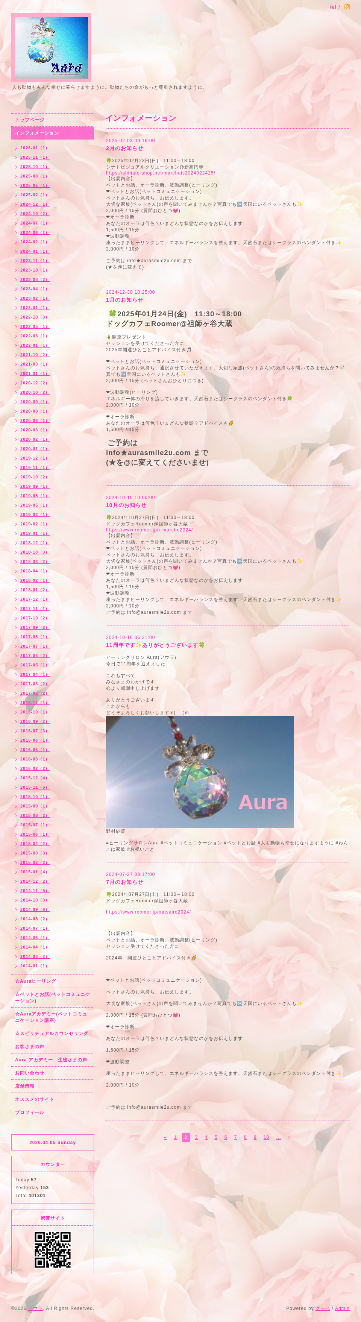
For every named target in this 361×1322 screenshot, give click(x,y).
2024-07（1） (35, 223)
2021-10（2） (35, 354)
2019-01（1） (35, 533)
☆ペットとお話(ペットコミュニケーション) (52, 997)
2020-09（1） (35, 401)
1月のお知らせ (124, 300)
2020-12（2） (35, 383)
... (278, 1137)
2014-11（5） (35, 890)
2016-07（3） (35, 731)
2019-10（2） (35, 477)
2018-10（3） (35, 552)
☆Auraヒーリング (35, 981)
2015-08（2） (35, 815)
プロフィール (29, 1112)
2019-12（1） (35, 458)
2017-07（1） (35, 646)
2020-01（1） (35, 448)
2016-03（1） (35, 759)
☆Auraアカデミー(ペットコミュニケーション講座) (51, 1017)
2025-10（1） (35, 166)
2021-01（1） (35, 373)
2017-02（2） (35, 693)
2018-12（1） (35, 542)
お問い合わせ (29, 1073)
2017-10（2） (35, 618)
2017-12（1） (35, 599)
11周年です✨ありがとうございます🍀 (155, 645)
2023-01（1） (35, 307)
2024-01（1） (35, 251)
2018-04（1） (35, 571)
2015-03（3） (35, 853)
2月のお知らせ (124, 148)
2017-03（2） (35, 683)
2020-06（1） (35, 420)
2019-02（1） (35, 524)
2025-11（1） (35, 157)
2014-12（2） (35, 881)
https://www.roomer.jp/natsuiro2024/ (148, 912)
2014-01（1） (35, 966)
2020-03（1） (35, 430)
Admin (342, 1308)
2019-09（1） (35, 486)
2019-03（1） (35, 514)
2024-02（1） (35, 242)
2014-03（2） (35, 956)
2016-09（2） (35, 721)
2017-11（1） (35, 608)
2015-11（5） (35, 787)
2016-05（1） (35, 749)
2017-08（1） (35, 636)
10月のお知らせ (126, 505)
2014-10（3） (35, 900)
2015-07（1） (35, 825)
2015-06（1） (35, 834)
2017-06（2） (35, 655)
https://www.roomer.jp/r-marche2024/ (149, 530)
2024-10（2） (35, 213)
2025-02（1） (35, 195)
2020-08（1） (35, 411)
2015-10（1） (35, 796)
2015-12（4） (35, 778)
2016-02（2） (35, 768)
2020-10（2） (35, 392)
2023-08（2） (35, 279)
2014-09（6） (35, 909)
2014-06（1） (35, 937)
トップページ (29, 120)
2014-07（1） (35, 928)
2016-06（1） (35, 740)
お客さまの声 (29, 1046)
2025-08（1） (35, 176)
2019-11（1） (35, 467)
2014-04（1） (35, 947)
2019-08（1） (35, 495)
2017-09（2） (35, 627)
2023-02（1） (35, 298)
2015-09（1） (35, 806)
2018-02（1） (35, 580)
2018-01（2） (35, 589)
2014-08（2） (35, 919)
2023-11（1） (35, 260)
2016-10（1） (35, 712)
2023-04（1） (35, 289)
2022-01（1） (35, 345)
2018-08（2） (35, 561)
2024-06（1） (35, 232)
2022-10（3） (35, 317)
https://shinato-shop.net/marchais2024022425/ (160, 173)
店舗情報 (25, 1086)
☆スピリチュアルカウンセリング (51, 1033)
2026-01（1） (35, 148)
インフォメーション (37, 133)
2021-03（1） (35, 364)
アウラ (35, 1308)
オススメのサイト (34, 1099)
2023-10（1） (35, 270)
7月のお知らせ (124, 882)
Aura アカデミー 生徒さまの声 (51, 1059)
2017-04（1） (35, 674)
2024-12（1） (35, 204)
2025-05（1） (35, 185)
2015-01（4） (35, 872)
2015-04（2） (35, 843)
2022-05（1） (35, 326)
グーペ (322, 1308)
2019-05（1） (35, 505)
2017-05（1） (35, 665)
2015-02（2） (35, 862)
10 (266, 1137)
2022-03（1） (35, 336)
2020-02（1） (35, 439)
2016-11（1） (35, 702)
